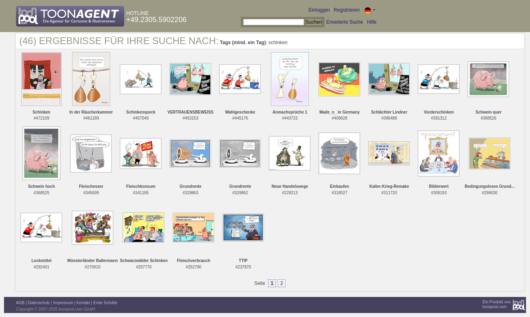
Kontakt (83, 303)
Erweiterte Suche (344, 22)
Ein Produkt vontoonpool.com (496, 304)
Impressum (63, 303)
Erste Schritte (105, 303)
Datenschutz (39, 303)
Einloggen (319, 10)
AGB (20, 303)
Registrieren (347, 10)
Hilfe (372, 22)
